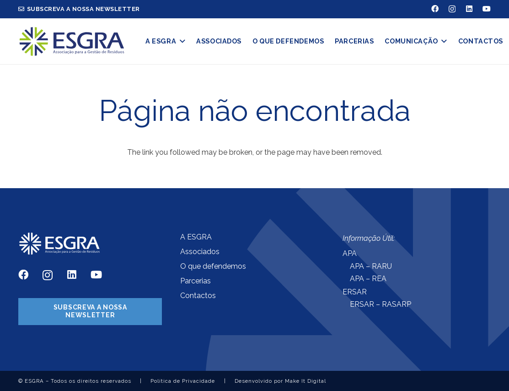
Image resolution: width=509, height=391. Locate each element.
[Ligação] (71, 41)
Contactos (198, 295)
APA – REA (368, 278)
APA (350, 253)
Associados (200, 251)
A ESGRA (196, 237)
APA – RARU (371, 266)
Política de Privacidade (182, 381)
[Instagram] (452, 9)
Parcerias (195, 281)
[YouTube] (486, 8)
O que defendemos (213, 266)
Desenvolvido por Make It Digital (280, 381)
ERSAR (355, 292)
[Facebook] (435, 8)
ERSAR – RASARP (380, 304)
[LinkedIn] (469, 8)
